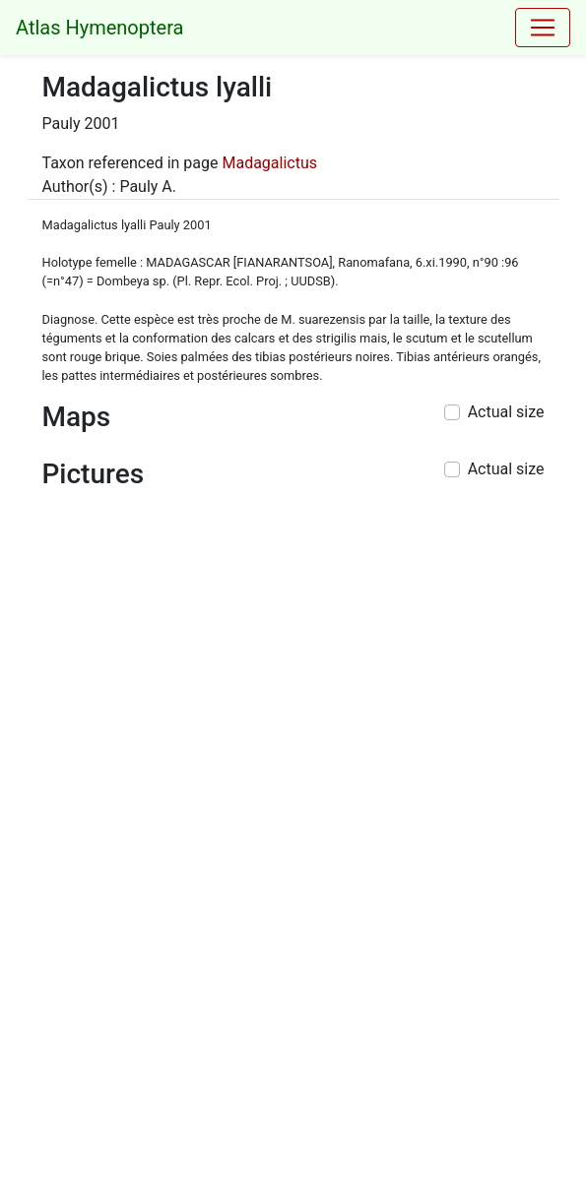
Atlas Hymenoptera (99, 27)
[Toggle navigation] (542, 27)
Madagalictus (269, 163)
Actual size (506, 412)
